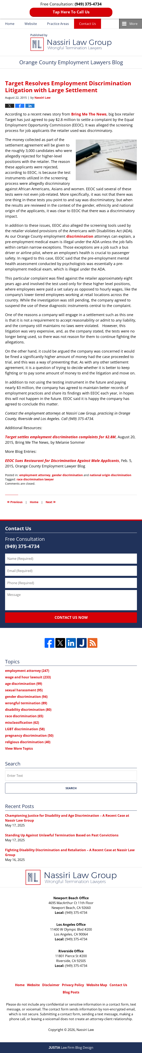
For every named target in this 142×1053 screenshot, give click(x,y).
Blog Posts (71, 992)
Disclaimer (50, 985)
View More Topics (19, 748)
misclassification (22, 722)
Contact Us (87, 23)
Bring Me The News (88, 114)
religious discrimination (27, 742)
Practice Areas (58, 23)
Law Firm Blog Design (71, 1047)
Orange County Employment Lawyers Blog (71, 42)
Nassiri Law (85, 1029)
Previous (15, 501)
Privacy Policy (73, 985)
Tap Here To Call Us (71, 12)
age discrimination (23, 683)
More (133, 23)
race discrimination (24, 716)
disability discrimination (28, 709)
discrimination (79, 236)
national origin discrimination (110, 475)
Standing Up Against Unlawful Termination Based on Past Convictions (61, 835)
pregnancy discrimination (29, 735)
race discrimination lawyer (35, 479)
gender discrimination (67, 475)
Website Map (96, 985)
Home (9, 23)
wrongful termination (26, 703)
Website (31, 23)
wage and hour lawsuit (28, 677)
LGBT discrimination (25, 729)
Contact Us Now (71, 617)
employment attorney (34, 475)
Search (71, 788)
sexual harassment (24, 690)
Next (51, 501)
